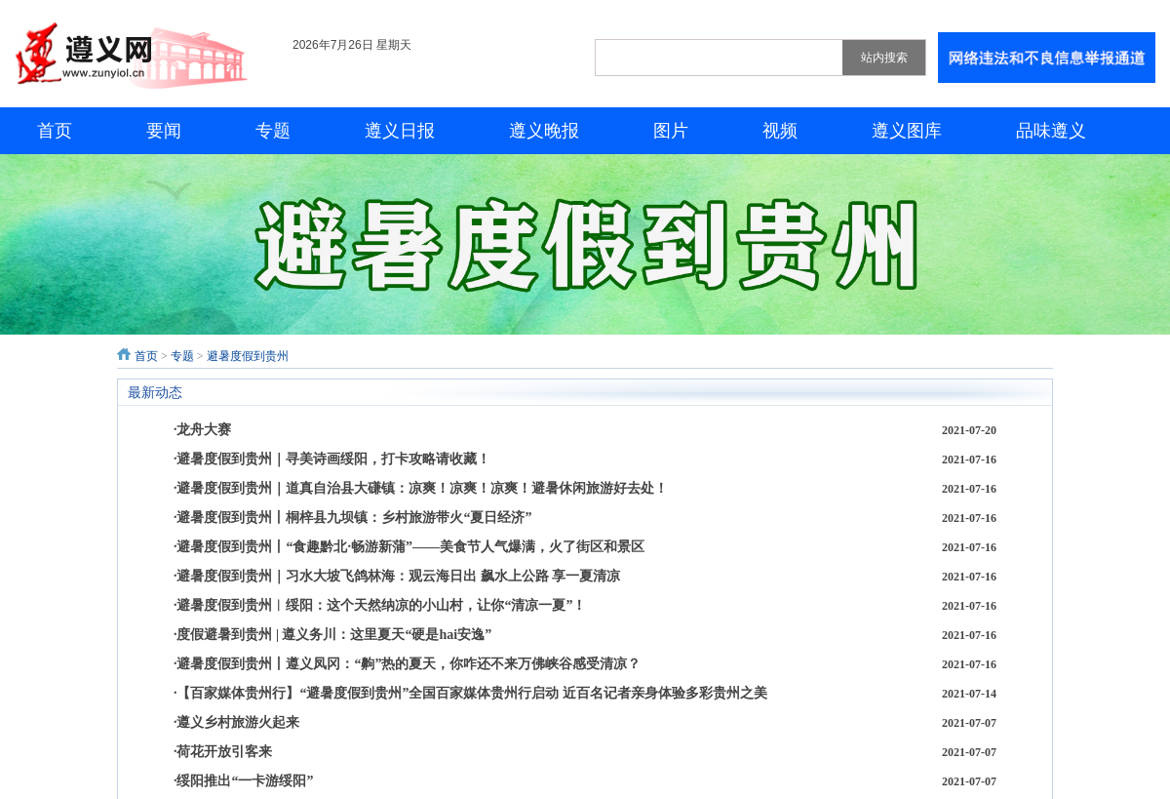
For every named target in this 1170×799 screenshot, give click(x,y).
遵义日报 (400, 130)
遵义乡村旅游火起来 (237, 722)
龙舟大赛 (203, 429)
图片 (670, 130)
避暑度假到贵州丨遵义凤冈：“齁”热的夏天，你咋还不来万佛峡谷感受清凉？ (408, 664)
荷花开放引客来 (224, 751)
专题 (273, 130)
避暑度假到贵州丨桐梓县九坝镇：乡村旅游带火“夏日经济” (353, 517)
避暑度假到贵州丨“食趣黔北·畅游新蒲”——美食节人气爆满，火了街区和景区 (410, 546)
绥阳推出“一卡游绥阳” (244, 781)
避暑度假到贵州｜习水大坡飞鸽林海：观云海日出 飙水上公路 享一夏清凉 (398, 576)
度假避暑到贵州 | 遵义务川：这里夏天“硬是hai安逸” (333, 634)
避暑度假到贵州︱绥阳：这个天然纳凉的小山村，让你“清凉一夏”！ (381, 605)
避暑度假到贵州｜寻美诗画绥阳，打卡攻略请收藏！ (333, 459)
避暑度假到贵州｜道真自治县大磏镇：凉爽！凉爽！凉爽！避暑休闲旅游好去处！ (422, 488)
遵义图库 (907, 130)
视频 (780, 130)
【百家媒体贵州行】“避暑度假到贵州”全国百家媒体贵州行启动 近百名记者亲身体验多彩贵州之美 (471, 693)
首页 (54, 130)
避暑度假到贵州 (248, 356)
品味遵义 (1051, 130)
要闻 (163, 130)
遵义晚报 (544, 130)
